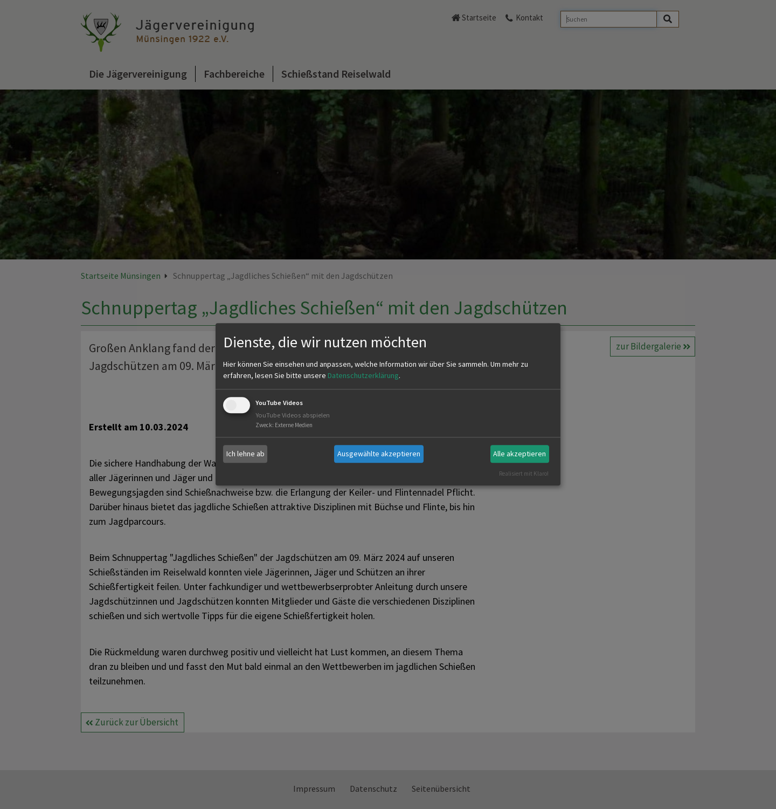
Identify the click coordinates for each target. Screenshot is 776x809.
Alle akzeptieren (519, 453)
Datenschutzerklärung (363, 375)
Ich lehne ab (245, 453)
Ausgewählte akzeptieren (378, 453)
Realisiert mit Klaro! (524, 473)
